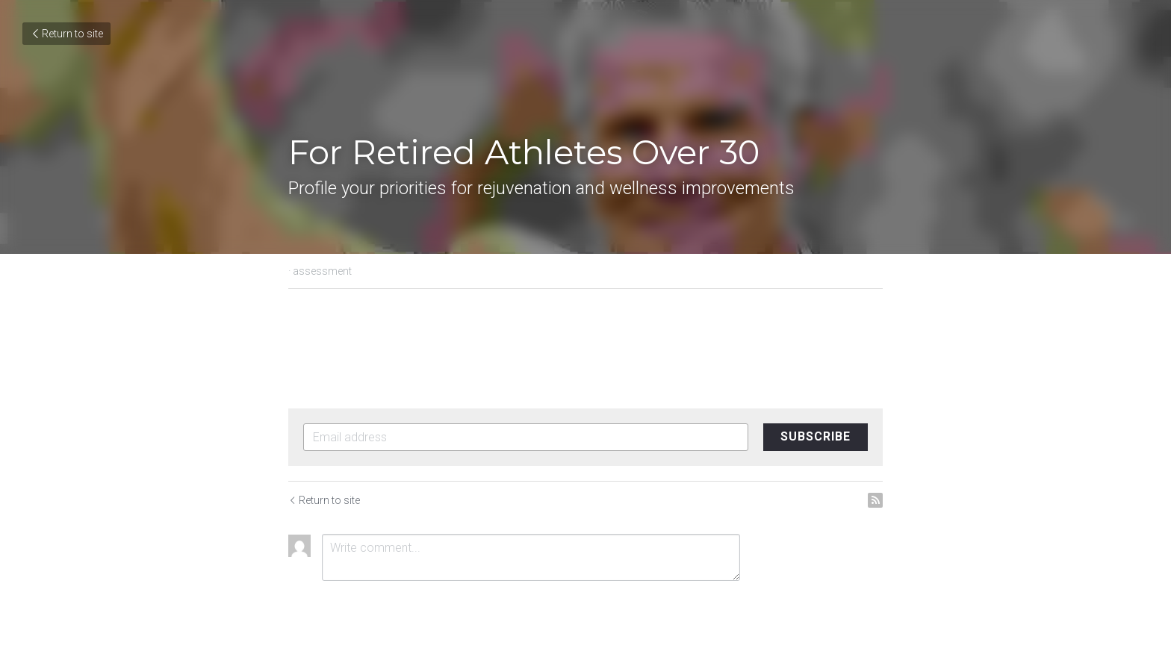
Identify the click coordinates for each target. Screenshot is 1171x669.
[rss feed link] (875, 500)
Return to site (66, 34)
